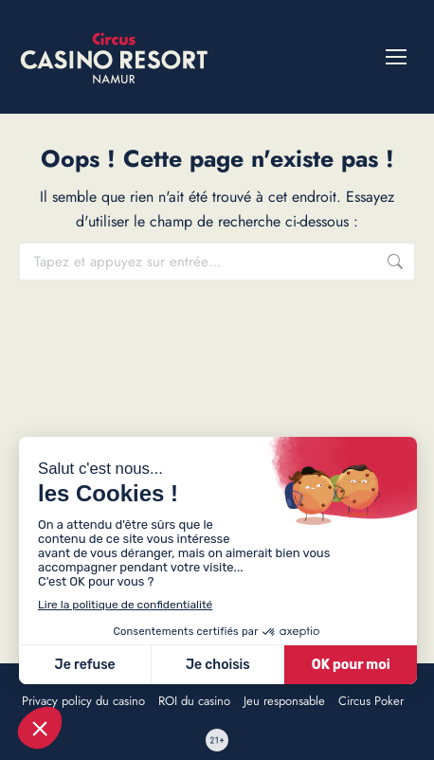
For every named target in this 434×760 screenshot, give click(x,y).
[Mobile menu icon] (396, 57)
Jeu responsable (284, 701)
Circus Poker (371, 701)
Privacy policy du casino (83, 701)
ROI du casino (194, 701)
